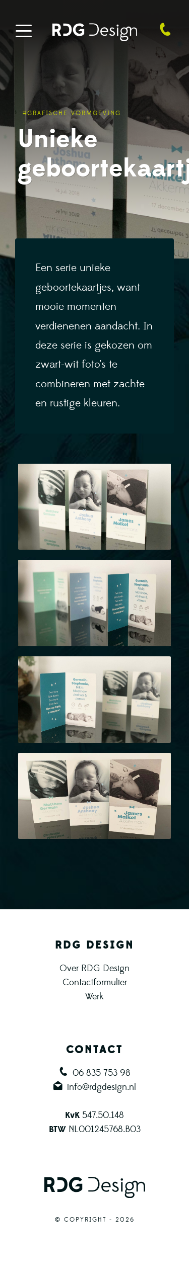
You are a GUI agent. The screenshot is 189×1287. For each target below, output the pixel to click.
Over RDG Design (94, 968)
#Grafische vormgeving (72, 113)
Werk (94, 996)
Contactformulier (94, 982)
